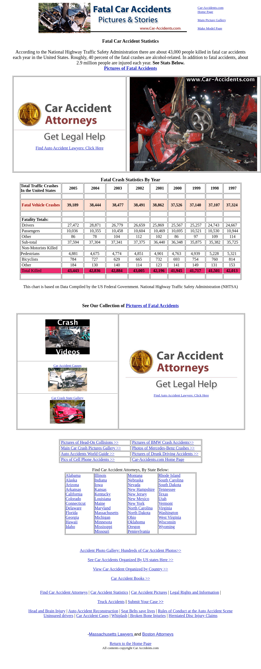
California (74, 494)
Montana (135, 475)
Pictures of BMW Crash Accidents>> (163, 442)
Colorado (73, 499)
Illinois (100, 475)
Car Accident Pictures (149, 592)
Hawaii (72, 522)
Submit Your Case (146, 601)
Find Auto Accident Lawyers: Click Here (70, 148)
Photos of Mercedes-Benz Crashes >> (163, 448)
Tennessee (166, 489)
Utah (162, 499)
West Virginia (169, 517)
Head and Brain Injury (47, 611)
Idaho (70, 526)
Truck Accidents (111, 601)
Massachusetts (106, 512)
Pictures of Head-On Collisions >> (89, 442)
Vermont (165, 503)
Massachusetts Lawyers (111, 634)
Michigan (102, 517)
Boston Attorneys (157, 634)
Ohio (132, 517)
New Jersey (137, 494)
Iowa (99, 485)
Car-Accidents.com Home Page (158, 459)
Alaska (71, 480)
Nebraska (135, 480)
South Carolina (170, 480)
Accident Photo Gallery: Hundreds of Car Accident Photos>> (130, 550)
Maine (100, 503)
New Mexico (138, 499)
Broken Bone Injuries (148, 615)
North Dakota (139, 512)
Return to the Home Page (130, 643)
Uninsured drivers (58, 615)
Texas (163, 494)
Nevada (134, 485)
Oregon (134, 526)
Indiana (101, 480)
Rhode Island (169, 475)
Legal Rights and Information (194, 592)
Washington (168, 512)
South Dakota (169, 485)
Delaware (73, 508)
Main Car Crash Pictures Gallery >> (91, 448)
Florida (72, 512)
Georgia (72, 517)
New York (136, 503)
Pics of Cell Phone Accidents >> (88, 459)
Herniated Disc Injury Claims (193, 615)
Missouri (102, 531)
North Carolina (140, 508)
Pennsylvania (139, 531)
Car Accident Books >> (130, 578)
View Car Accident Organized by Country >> (130, 569)
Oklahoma (136, 522)
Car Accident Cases (92, 615)
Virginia (165, 508)
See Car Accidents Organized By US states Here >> (130, 560)
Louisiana (103, 499)
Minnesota (103, 522)
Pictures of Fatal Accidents (130, 68)
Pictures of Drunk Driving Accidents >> (165, 454)
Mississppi (103, 526)
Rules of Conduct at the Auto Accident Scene (195, 611)
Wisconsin (167, 522)
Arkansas (73, 489)
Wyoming (166, 526)
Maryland (103, 508)
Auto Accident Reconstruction (93, 611)
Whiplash (119, 615)
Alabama (73, 475)
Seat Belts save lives (138, 611)
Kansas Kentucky (103, 491)
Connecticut (76, 503)
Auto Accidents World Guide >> (87, 454)
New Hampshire (141, 489)
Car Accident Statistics (109, 592)
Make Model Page (209, 28)
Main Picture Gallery (211, 20)
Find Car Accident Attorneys (64, 592)
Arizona (72, 485)
